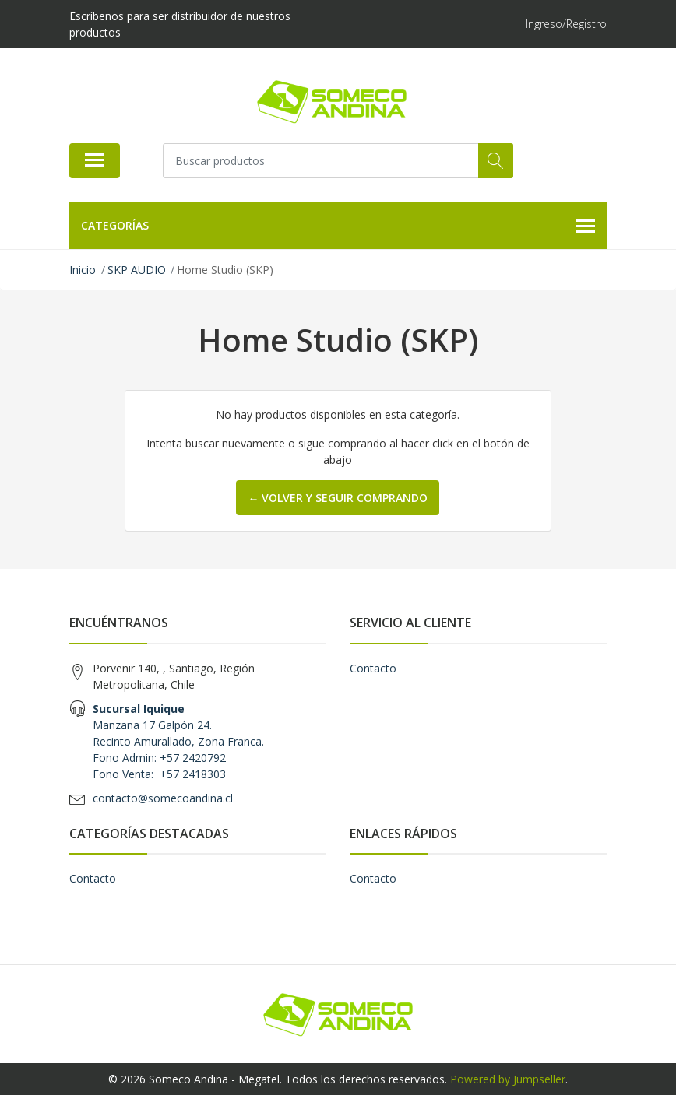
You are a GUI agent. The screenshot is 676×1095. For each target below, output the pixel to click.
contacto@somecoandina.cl (163, 798)
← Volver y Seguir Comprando (338, 497)
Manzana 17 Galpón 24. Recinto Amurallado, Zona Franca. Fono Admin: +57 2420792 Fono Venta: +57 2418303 (178, 741)
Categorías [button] (338, 226)
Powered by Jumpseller (507, 1079)
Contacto (373, 668)
